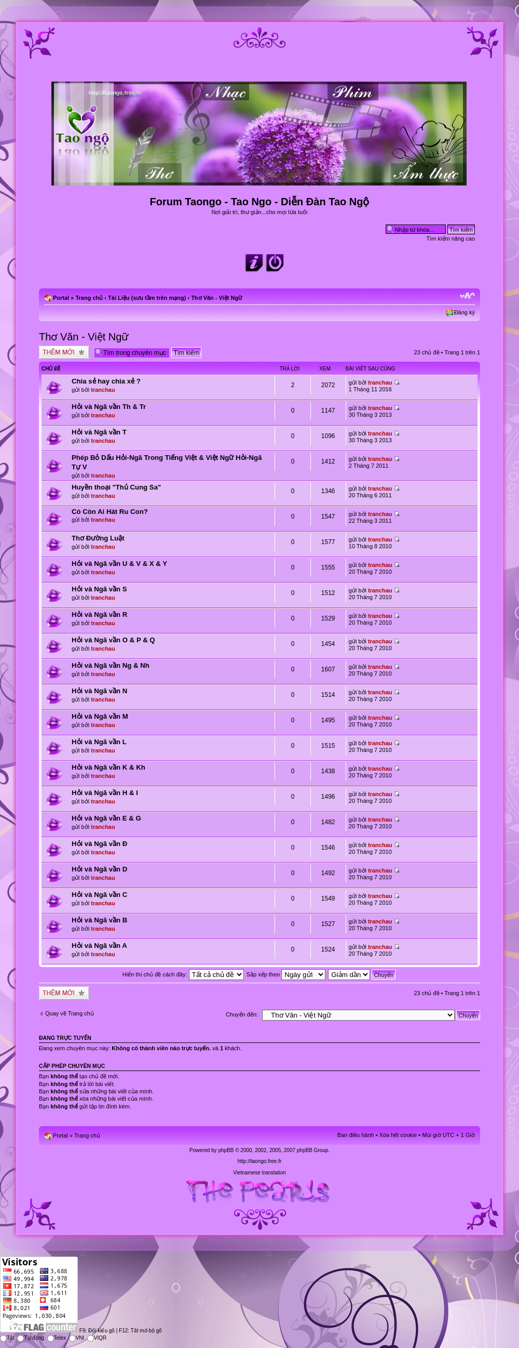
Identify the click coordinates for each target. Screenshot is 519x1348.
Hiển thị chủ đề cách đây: (183, 974)
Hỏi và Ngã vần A (99, 945)
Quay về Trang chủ (69, 1013)
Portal (61, 298)
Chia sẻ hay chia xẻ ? (106, 381)
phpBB (226, 1150)
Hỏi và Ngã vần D (99, 869)
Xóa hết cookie (398, 1135)
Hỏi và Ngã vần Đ (99, 844)
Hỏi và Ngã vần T (99, 432)
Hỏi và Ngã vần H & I (105, 793)
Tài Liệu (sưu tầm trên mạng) (147, 298)
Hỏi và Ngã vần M (100, 716)
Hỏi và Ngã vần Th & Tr (109, 407)
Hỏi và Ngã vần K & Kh (108, 767)
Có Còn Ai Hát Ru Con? (110, 512)
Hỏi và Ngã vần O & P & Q (113, 640)
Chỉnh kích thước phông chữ (467, 295)
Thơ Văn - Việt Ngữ (216, 298)
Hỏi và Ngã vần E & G (106, 818)
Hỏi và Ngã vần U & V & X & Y (119, 563)
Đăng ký (464, 312)
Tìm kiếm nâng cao (451, 238)
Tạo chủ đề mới (64, 352)
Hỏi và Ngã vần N (99, 691)
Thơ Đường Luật (98, 538)
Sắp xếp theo (286, 974)
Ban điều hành (355, 1135)
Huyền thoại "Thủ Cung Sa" (116, 487)
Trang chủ (89, 298)
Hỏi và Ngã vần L (99, 742)
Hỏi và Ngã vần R (99, 614)
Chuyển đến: (242, 1014)
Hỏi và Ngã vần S (99, 589)
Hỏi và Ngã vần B (99, 920)
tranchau (103, 390)
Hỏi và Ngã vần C (99, 894)
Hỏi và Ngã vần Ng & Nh (110, 665)
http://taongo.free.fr (260, 1161)
